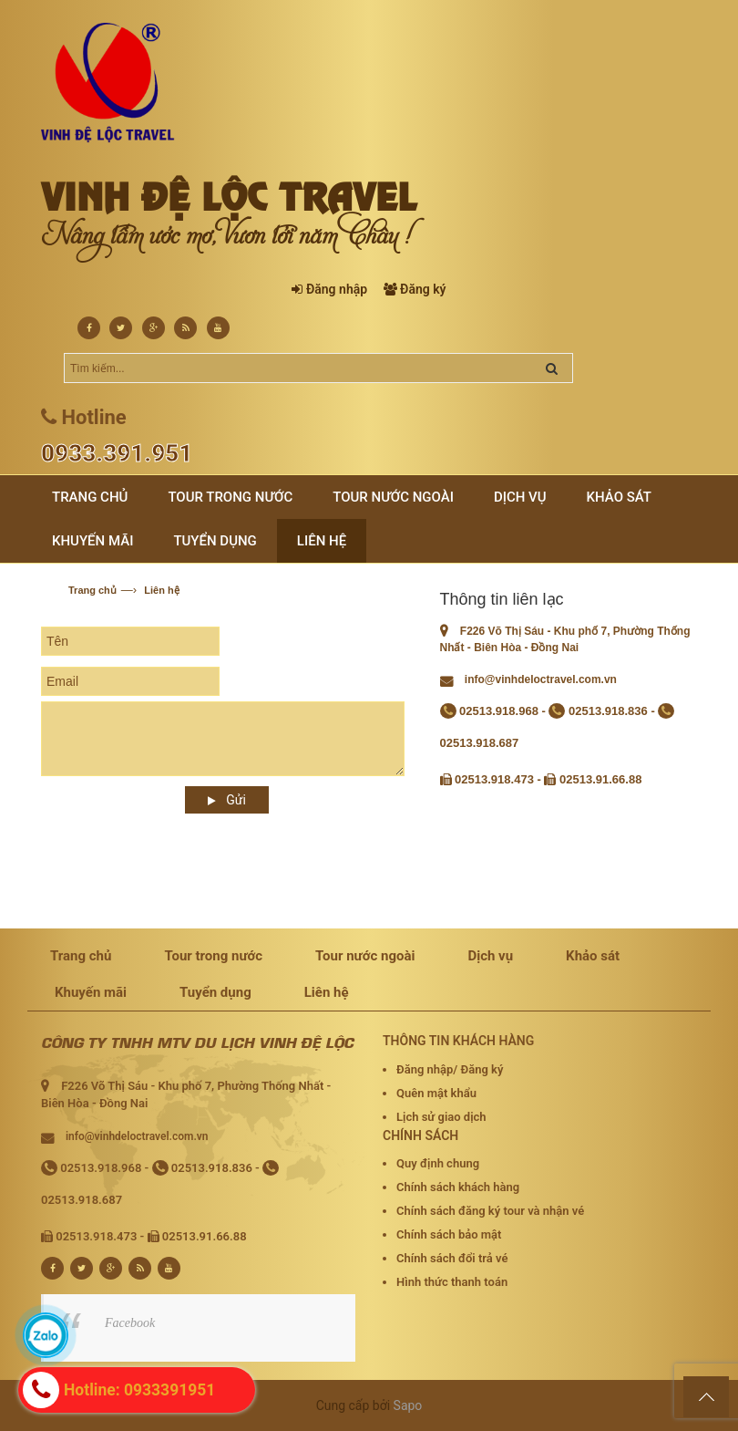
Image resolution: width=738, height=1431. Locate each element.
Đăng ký (423, 289)
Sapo (408, 1405)
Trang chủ (92, 590)
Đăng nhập (336, 289)
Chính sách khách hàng (457, 1187)
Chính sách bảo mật (448, 1234)
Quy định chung (437, 1163)
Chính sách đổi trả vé (451, 1258)
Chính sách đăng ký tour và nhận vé (490, 1211)
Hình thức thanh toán (451, 1282)
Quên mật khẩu (436, 1093)
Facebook (130, 1323)
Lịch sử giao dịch (441, 1117)
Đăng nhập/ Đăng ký (449, 1069)
